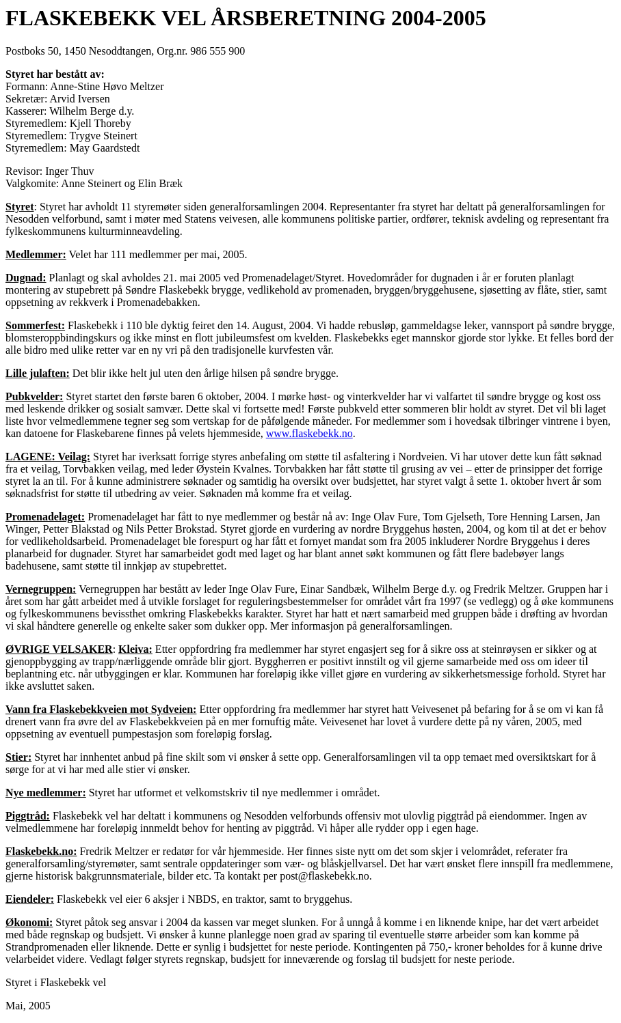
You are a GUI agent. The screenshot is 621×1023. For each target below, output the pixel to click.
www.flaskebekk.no (309, 433)
